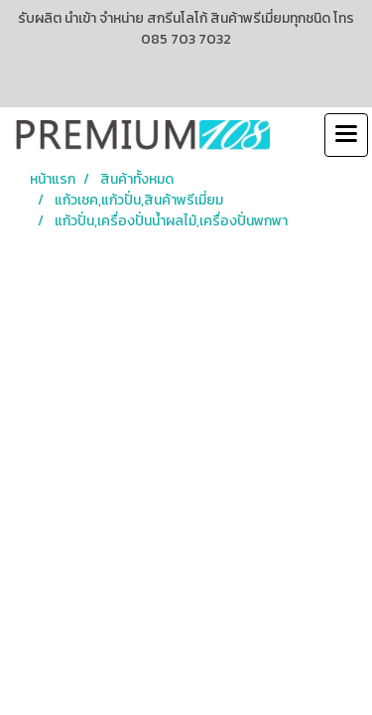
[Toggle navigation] (346, 135)
